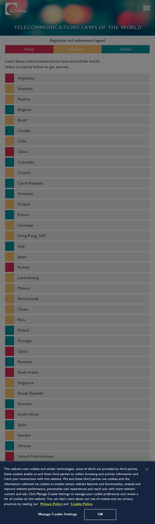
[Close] (146, 469)
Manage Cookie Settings (57, 514)
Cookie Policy (81, 504)
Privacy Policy (51, 504)
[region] (77, 492)
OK (100, 514)
